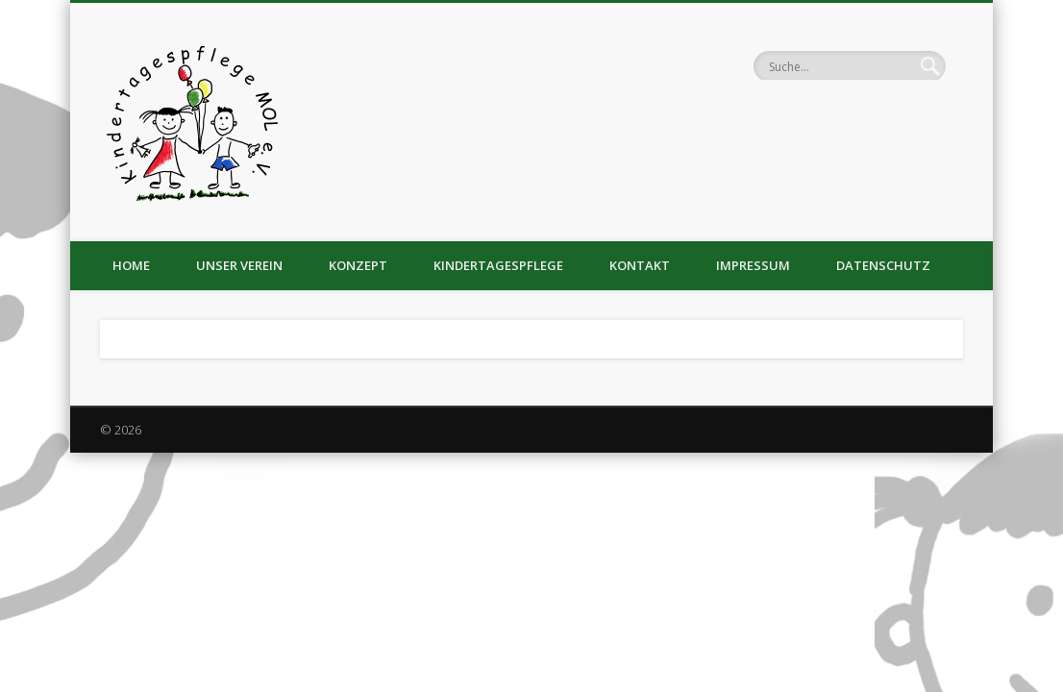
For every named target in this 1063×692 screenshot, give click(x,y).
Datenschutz (883, 265)
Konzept (358, 265)
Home (131, 265)
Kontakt (639, 265)
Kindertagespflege (498, 265)
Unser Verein (239, 265)
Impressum (753, 265)
